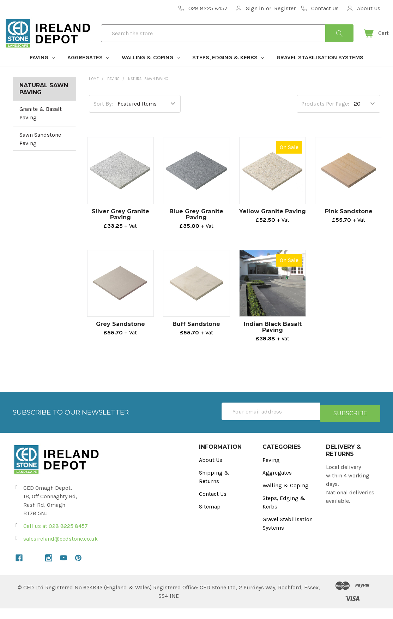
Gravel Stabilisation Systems (320, 70)
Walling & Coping (151, 70)
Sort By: (103, 116)
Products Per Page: (325, 116)
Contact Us (212, 504)
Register (285, 8)
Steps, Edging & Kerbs (228, 70)
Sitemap (209, 517)
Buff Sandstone (196, 336)
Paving (42, 70)
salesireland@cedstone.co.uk (60, 549)
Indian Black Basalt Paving (273, 339)
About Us (210, 470)
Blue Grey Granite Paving (196, 227)
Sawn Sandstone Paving (40, 151)
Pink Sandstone (349, 224)
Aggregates (88, 70)
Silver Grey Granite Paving (120, 227)
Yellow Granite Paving (272, 224)
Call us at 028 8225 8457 (55, 536)
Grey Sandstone (120, 336)
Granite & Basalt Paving (40, 125)
